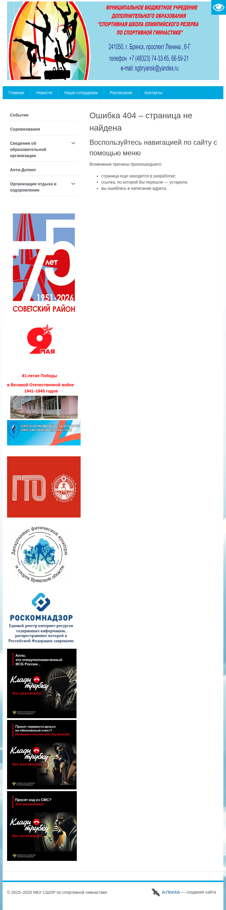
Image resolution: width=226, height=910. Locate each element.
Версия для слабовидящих (218, 7)
